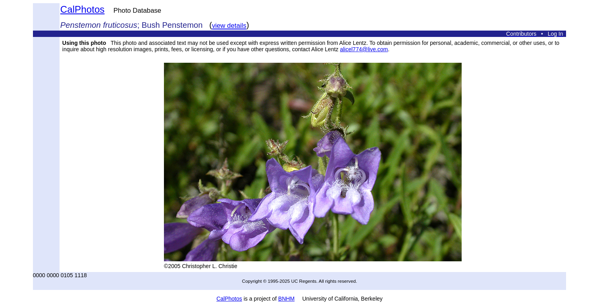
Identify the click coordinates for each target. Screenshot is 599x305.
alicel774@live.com (364, 49)
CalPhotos (82, 9)
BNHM (286, 298)
